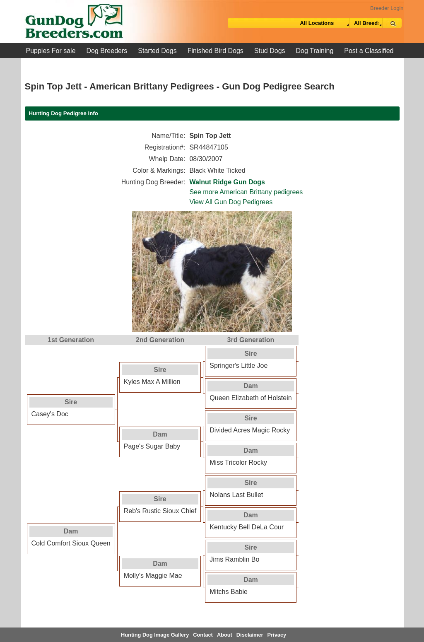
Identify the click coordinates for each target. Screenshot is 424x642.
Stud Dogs (269, 50)
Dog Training (315, 50)
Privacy (277, 635)
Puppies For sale (51, 50)
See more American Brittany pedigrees (246, 191)
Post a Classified (368, 50)
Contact (203, 635)
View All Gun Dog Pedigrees (230, 201)
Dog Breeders (107, 50)
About (224, 635)
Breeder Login (386, 8)
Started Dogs (157, 50)
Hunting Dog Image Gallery (155, 635)
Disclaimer (249, 635)
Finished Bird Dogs (215, 50)
